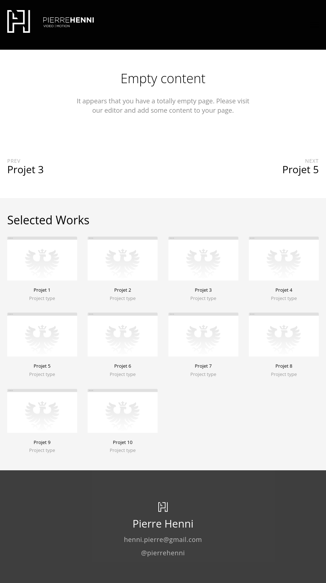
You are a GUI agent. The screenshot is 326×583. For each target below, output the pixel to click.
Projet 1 (42, 290)
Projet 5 (42, 366)
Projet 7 (203, 366)
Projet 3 (203, 290)
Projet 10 (122, 442)
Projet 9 (42, 442)
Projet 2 (122, 290)
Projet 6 (122, 366)
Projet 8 (284, 366)
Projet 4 (284, 290)
